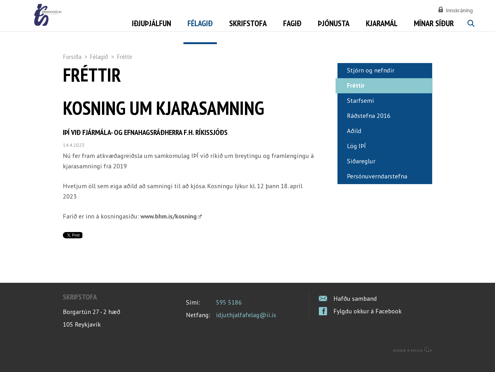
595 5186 (229, 315)
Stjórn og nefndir (370, 83)
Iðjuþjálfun (151, 23)
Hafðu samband (355, 311)
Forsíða (72, 57)
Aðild (354, 144)
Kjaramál (381, 23)
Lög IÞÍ (356, 159)
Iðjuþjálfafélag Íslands (97, 22)
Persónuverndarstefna (377, 189)
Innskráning (459, 10)
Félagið (99, 57)
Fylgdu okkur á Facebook (367, 324)
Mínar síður (434, 23)
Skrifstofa (248, 23)
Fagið (292, 23)
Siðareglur (361, 174)
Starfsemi (360, 113)
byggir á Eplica (412, 362)
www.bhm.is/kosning (168, 229)
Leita (470, 30)
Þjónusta (333, 23)
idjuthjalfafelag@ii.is (246, 328)
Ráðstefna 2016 (369, 129)
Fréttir (124, 57)
